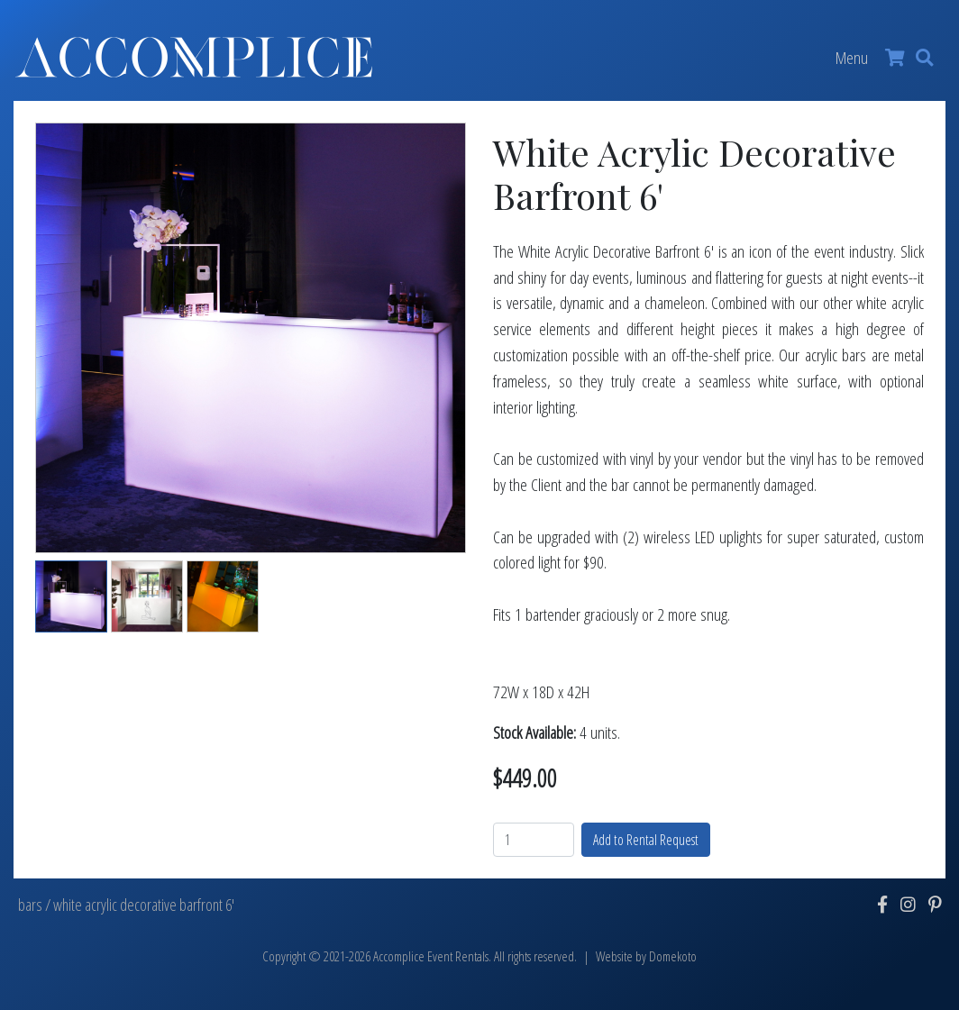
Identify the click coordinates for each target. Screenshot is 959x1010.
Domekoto (673, 956)
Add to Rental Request (646, 840)
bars (30, 904)
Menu (852, 57)
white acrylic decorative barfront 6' (143, 904)
